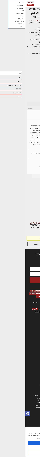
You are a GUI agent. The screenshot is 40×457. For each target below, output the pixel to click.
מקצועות (34, 361)
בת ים (35, 407)
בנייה (35, 422)
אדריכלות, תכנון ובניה (31, 327)
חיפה (13, 400)
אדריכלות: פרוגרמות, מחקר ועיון (27, 420)
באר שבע (12, 405)
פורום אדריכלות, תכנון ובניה (18, 20)
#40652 (5, 108)
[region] (20, 442)
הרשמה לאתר (33, 337)
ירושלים (23, 395)
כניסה (9, 303)
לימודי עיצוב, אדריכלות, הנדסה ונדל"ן (25, 385)
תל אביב (34, 395)
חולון (35, 400)
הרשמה (5, 5)
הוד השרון (34, 405)
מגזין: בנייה (34, 345)
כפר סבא (23, 403)
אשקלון (24, 407)
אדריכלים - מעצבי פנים (29, 359)
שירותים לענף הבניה (30, 381)
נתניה (13, 403)
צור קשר (35, 341)
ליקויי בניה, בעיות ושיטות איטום (28, 331)
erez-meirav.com (32, 171)
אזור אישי (35, 335)
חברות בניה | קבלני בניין (29, 369)
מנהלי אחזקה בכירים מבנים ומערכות (26, 333)
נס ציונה (13, 407)
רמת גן (13, 398)
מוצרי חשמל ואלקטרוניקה (29, 378)
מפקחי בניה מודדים (31, 366)
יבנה (24, 410)
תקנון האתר (34, 349)
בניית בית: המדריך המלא (29, 425)
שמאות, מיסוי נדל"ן (32, 329)
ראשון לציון (33, 398)
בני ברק (23, 405)
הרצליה (24, 400)
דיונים (30, 20)
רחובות (24, 398)
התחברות (5, 2)
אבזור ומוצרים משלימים (29, 383)
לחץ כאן (27, 306)
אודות (36, 343)
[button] (2, 413)
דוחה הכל (20, 453)
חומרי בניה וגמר (32, 373)
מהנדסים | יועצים (31, 364)
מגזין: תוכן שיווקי (33, 347)
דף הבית (36, 20)
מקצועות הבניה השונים (30, 371)
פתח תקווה (12, 395)
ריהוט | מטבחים (32, 376)
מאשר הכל (20, 443)
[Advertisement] (20, 81)
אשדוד (35, 403)
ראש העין (34, 410)
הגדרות (20, 448)
